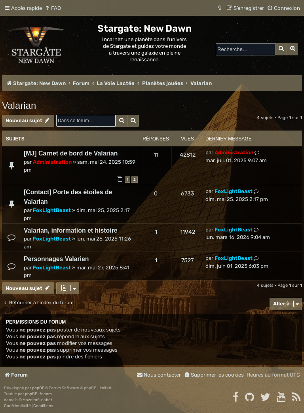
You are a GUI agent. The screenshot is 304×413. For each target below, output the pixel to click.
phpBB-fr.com (38, 394)
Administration (52, 162)
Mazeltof (31, 400)
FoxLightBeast (52, 210)
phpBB (38, 388)
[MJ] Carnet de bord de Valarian (71, 153)
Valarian (19, 105)
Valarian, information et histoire (71, 230)
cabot (46, 400)
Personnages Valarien (56, 259)
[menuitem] (52, 8)
